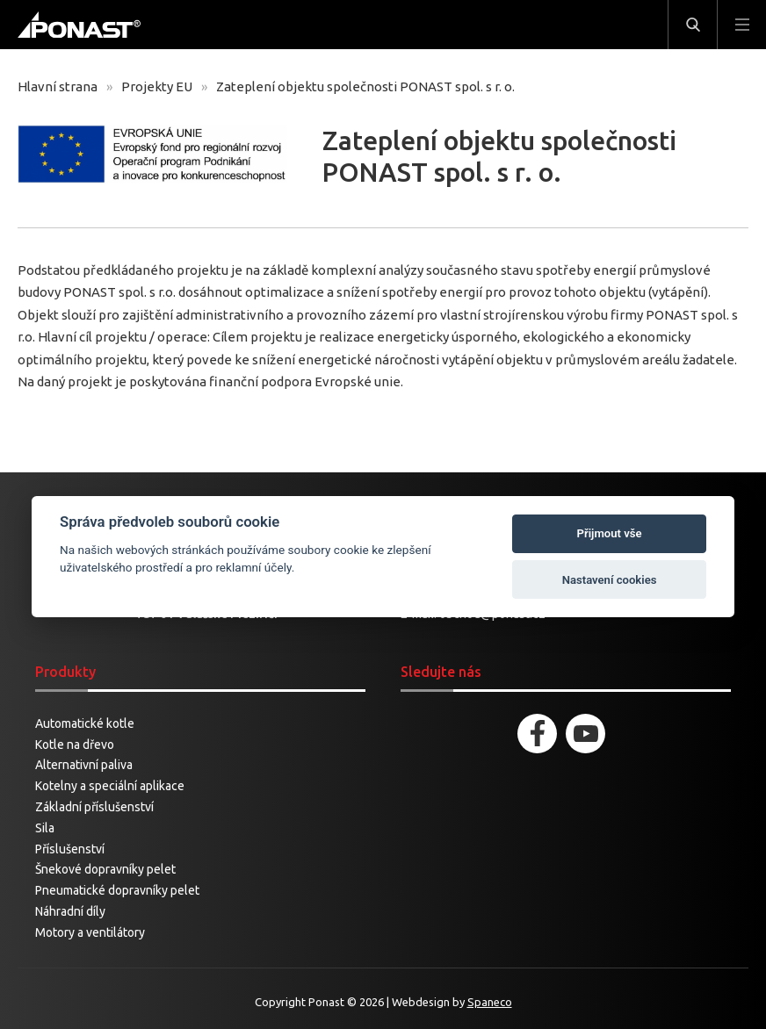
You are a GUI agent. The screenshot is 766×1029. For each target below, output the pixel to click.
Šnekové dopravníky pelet (105, 869)
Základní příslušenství (94, 807)
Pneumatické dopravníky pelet (117, 890)
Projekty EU (156, 86)
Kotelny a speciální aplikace (109, 786)
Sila (44, 828)
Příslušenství (70, 849)
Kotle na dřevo (74, 745)
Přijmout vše (609, 533)
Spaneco (489, 1002)
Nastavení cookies (609, 579)
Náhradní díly (70, 911)
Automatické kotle (84, 723)
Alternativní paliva (84, 765)
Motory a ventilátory (90, 932)
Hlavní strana (58, 86)
